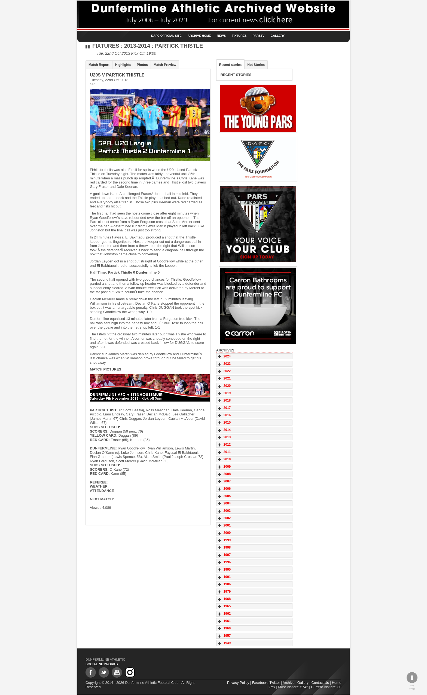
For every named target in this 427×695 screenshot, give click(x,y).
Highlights (123, 65)
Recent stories (230, 65)
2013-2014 (137, 46)
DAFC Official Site (166, 35)
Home (336, 683)
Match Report (99, 65)
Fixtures (239, 35)
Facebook (260, 683)
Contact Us (320, 683)
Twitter (275, 683)
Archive (289, 683)
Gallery (277, 35)
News (221, 35)
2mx (272, 687)
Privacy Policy (238, 683)
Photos (142, 65)
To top (412, 681)
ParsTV (259, 35)
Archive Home (199, 35)
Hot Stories (256, 65)
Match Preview (165, 65)
